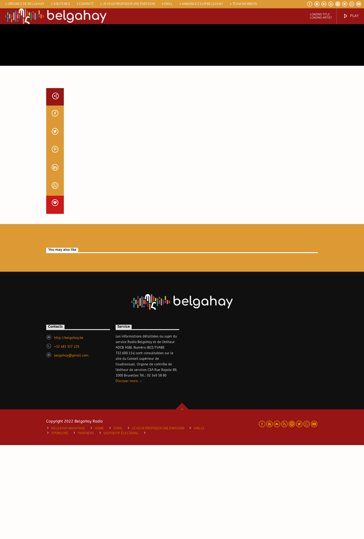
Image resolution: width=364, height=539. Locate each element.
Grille (199, 522)
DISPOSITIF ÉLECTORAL (121, 527)
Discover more (129, 475)
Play (351, 16)
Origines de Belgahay (24, 4)
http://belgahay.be (68, 432)
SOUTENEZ (60, 4)
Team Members (243, 4)
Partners (86, 527)
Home (99, 522)
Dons (118, 522)
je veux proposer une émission (127, 4)
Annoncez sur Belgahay (201, 4)
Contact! (85, 4)
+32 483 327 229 (66, 441)
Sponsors (59, 527)
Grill (167, 4)
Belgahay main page (68, 522)
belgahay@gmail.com (71, 449)
